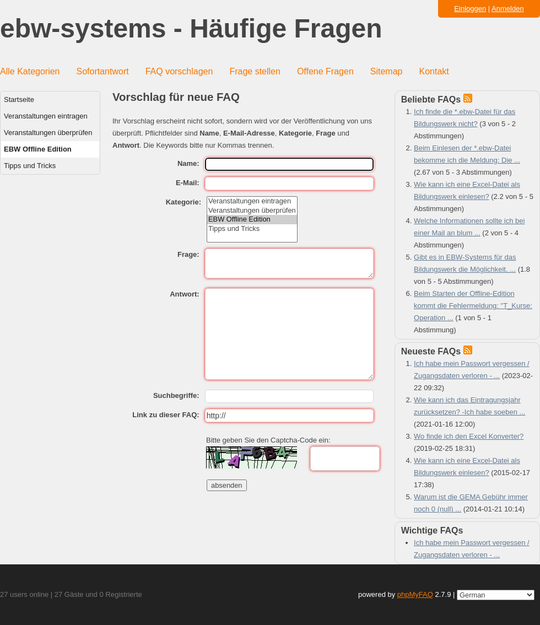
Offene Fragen (325, 71)
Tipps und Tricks (30, 165)
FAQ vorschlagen (179, 71)
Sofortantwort (103, 71)
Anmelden (508, 8)
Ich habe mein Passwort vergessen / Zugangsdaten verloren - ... (472, 548)
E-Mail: (187, 183)
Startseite (19, 99)
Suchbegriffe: (176, 395)
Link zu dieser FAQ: (165, 415)
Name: (188, 163)
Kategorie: (183, 202)
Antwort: (184, 294)
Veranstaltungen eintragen (46, 116)
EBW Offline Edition (38, 149)
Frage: (188, 254)
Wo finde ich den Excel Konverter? (468, 436)
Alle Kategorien (30, 71)
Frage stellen (254, 71)
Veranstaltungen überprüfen (48, 132)
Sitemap (386, 71)
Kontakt (434, 71)
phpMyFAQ (415, 594)
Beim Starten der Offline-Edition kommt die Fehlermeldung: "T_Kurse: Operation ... (473, 305)
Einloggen (470, 8)
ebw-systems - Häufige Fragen (191, 29)
